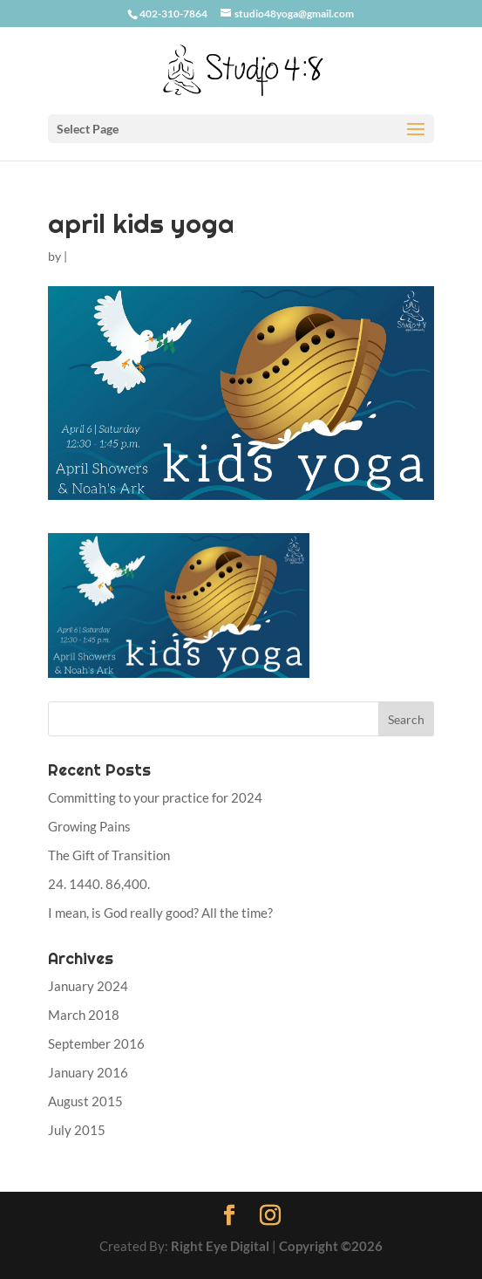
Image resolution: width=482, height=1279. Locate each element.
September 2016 (96, 1043)
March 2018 (83, 1015)
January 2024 (88, 986)
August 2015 (85, 1101)
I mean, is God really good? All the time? (160, 912)
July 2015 (76, 1130)
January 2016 (88, 1072)
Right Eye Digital (220, 1246)
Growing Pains (89, 826)
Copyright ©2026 (331, 1246)
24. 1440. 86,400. (99, 884)
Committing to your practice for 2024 (155, 797)
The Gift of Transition (109, 855)
